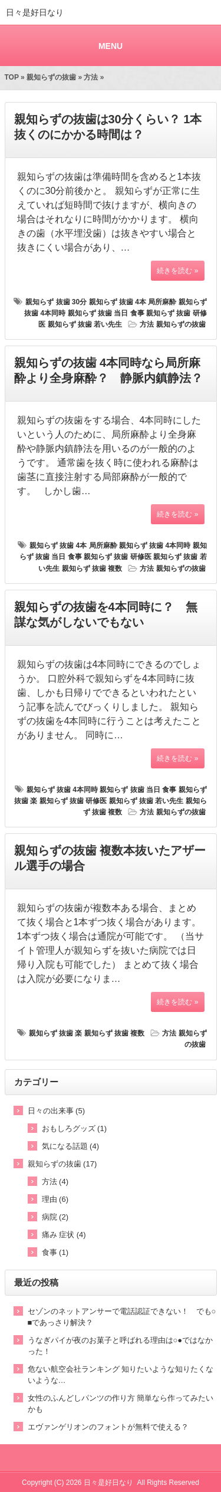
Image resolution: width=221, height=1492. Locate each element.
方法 (91, 77)
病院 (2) (55, 1216)
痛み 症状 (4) (64, 1234)
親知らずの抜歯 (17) (62, 1163)
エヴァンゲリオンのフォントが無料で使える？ (108, 1426)
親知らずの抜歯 (51, 77)
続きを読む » (177, 271)
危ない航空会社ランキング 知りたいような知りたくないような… (121, 1375)
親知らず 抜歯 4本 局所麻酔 (133, 302)
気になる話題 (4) (71, 1146)
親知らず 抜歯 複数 (92, 568)
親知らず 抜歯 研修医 (117, 557)
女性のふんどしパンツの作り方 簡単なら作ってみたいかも (121, 1404)
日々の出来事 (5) (56, 1110)
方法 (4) (55, 1181)
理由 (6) (55, 1199)
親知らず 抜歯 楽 (56, 1033)
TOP (12, 77)
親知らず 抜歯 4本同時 (154, 545)
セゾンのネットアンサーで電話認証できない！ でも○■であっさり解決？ (122, 1317)
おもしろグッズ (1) (74, 1128)
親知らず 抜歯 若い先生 (85, 324)
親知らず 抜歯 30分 (56, 302)
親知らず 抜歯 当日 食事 (106, 313)
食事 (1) (55, 1252)
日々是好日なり (35, 12)
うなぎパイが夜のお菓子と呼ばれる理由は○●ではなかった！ (120, 1346)
